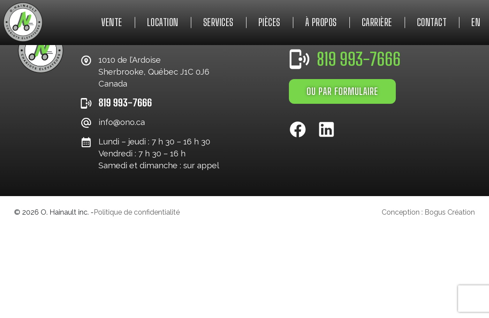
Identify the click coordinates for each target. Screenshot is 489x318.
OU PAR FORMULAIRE (342, 91)
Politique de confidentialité (137, 212)
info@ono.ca (122, 122)
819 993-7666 (125, 102)
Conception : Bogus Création (428, 212)
